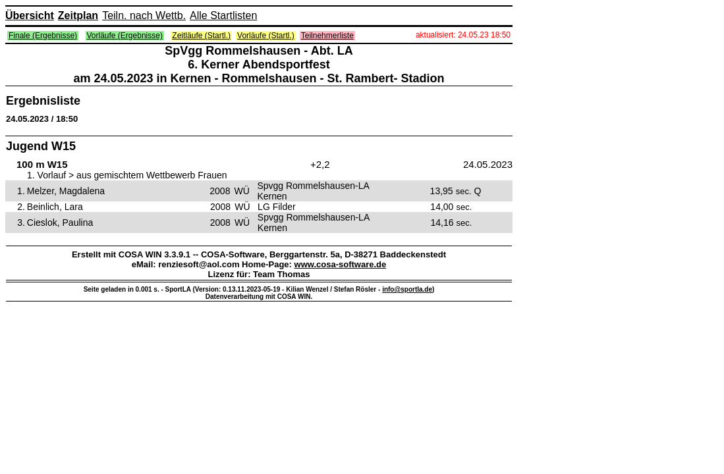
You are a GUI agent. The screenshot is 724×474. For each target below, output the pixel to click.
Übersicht (29, 15)
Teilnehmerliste (327, 35)
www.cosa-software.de (340, 264)
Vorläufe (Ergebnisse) (125, 35)
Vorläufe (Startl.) (265, 35)
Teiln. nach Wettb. (144, 15)
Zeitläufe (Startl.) (201, 35)
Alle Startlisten (223, 15)
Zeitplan (78, 15)
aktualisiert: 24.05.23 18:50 (463, 35)
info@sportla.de (407, 289)
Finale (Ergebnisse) (43, 35)
